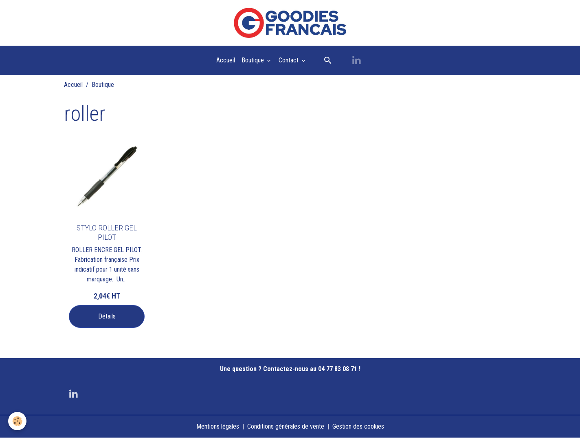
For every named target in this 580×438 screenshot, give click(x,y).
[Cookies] (17, 421)
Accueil (225, 60)
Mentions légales (217, 426)
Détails (107, 316)
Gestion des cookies (358, 426)
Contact (289, 60)
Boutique (254, 60)
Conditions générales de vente (285, 426)
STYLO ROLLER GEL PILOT (107, 232)
